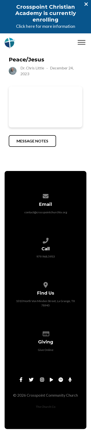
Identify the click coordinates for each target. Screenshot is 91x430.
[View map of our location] (45, 284)
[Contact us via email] (45, 195)
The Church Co (45, 406)
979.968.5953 (45, 256)
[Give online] (45, 333)
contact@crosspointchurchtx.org (45, 212)
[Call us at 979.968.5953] (45, 240)
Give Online (45, 350)
